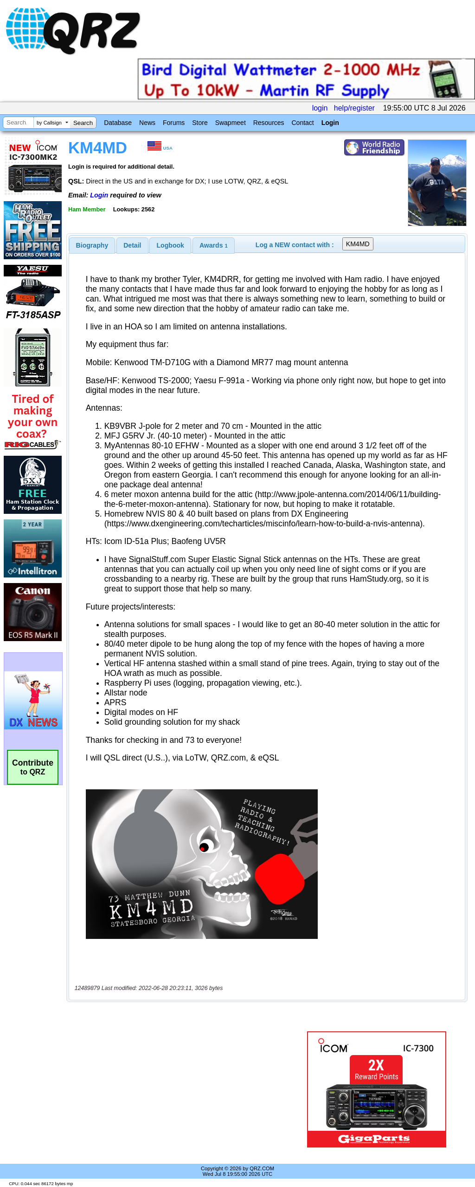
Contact (302, 122)
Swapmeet (230, 122)
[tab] (92, 245)
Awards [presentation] (213, 245)
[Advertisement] (183, 1089)
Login (330, 122)
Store (199, 122)
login (320, 108)
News (147, 122)
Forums (174, 122)
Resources (268, 122)
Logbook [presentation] (170, 245)
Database (118, 122)
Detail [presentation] (132, 245)
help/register (354, 108)
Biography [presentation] (92, 245)
